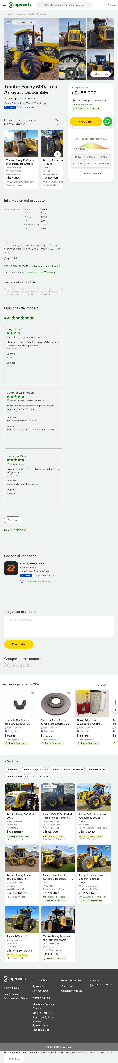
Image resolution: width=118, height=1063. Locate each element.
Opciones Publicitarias (16, 998)
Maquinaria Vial (40, 1029)
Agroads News (40, 990)
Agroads (8, 13)
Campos (36, 1008)
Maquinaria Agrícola (43, 1003)
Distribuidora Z (20, 103)
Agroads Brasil (40, 986)
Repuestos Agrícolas (43, 1017)
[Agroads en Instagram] (91, 985)
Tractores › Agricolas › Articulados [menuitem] (66, 769)
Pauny (43, 213)
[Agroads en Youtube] (107, 985)
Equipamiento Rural (42, 1012)
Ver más (57, 122)
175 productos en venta (37, 581)
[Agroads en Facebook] (102, 986)
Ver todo (13, 519)
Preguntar (86, 122)
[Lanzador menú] (4, 5)
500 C (44, 217)
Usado (44, 209)
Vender (112, 4)
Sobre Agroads (12, 993)
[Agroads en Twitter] (97, 985)
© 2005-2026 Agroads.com (59, 1047)
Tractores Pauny (16, 776)
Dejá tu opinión (15, 530)
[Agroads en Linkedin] (111, 985)
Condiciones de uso (71, 990)
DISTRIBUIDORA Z (32, 563)
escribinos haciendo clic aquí (44, 266)
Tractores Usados (97, 769)
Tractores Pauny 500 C (40, 776)
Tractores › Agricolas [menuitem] (33, 769)
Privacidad (67, 986)
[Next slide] (57, 154)
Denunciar (45, 294)
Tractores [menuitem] (12, 769)
